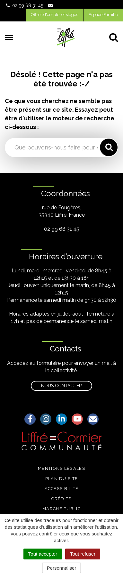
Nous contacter (61, 385)
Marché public (61, 508)
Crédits (61, 498)
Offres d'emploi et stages (54, 14)
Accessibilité (62, 488)
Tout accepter (42, 554)
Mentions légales (61, 468)
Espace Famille (103, 14)
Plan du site (61, 478)
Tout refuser (82, 554)
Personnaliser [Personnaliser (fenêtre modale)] (61, 568)
